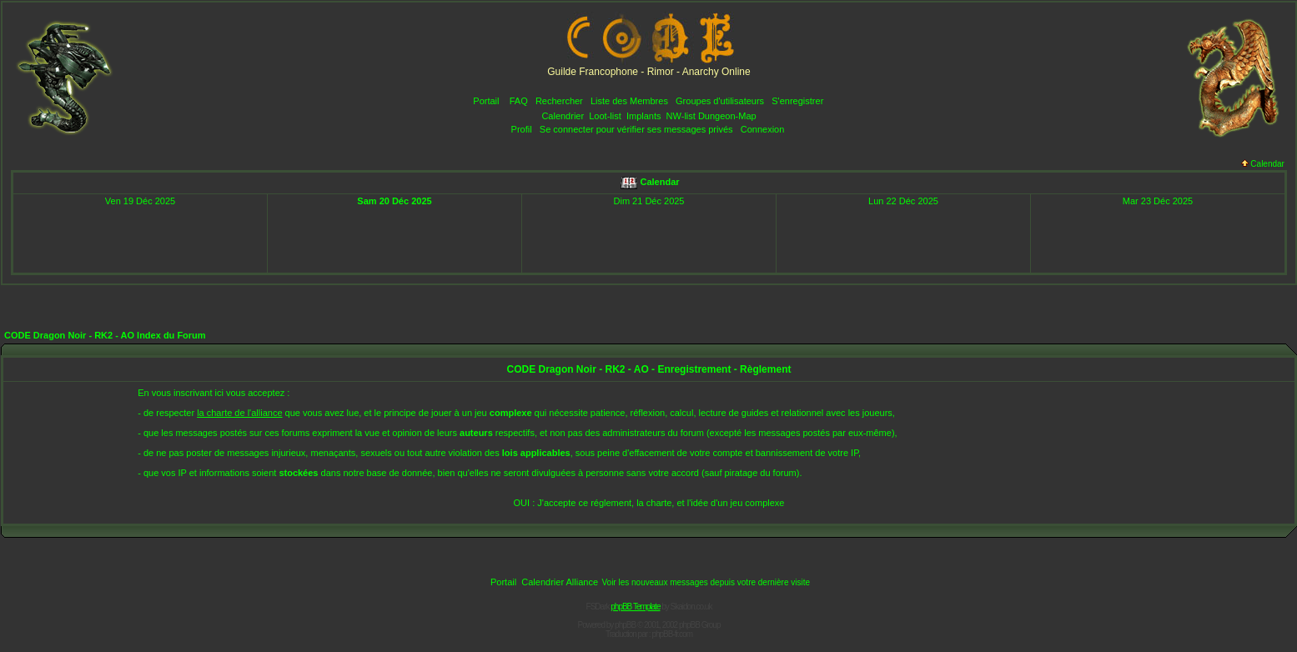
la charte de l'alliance (239, 413)
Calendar (1262, 163)
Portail (486, 101)
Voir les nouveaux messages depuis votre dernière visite (705, 582)
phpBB (625, 624)
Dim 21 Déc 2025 (649, 201)
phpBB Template (635, 606)
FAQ (519, 101)
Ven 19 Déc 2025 (140, 201)
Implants (643, 116)
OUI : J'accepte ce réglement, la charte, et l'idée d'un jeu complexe (649, 503)
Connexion (763, 129)
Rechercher (559, 101)
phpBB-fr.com (671, 634)
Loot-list (605, 116)
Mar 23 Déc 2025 (1158, 201)
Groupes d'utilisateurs (720, 101)
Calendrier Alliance (559, 582)
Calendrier (562, 116)
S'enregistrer (797, 101)
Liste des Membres (629, 101)
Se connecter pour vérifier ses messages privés (636, 129)
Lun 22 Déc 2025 (903, 201)
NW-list (681, 116)
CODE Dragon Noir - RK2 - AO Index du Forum (105, 335)
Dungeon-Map (727, 116)
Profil (521, 129)
